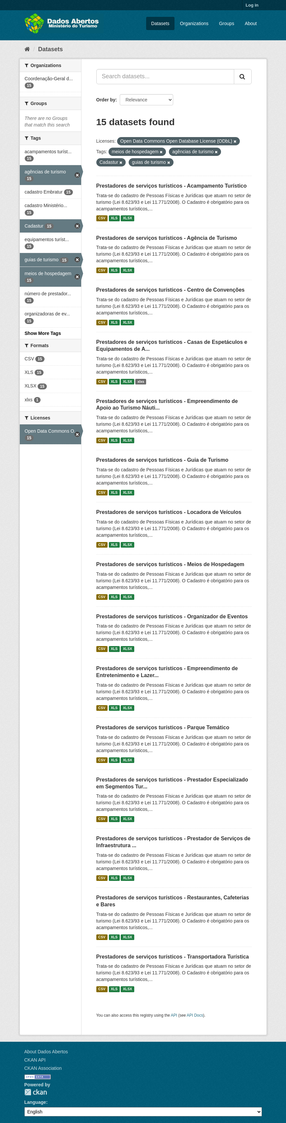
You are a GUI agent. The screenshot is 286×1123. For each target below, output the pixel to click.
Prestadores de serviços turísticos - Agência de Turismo (166, 238)
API (174, 1015)
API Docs (195, 1015)
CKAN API (35, 1060)
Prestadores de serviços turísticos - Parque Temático (162, 727)
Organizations (194, 23)
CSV (102, 218)
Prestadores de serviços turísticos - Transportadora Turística (172, 957)
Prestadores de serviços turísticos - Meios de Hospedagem (170, 564)
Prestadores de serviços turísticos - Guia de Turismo (162, 460)
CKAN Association (43, 1068)
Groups (226, 23)
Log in (252, 5)
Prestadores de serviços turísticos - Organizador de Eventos (172, 616)
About (251, 23)
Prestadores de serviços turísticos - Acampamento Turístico (171, 186)
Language (35, 1102)
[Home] (27, 49)
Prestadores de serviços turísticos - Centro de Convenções (170, 290)
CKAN (35, 1092)
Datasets (160, 23)
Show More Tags (43, 333)
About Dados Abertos (46, 1051)
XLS (114, 218)
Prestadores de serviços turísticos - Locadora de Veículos (168, 512)
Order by (105, 99)
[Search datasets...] (165, 76)
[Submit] (243, 76)
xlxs (141, 381)
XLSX (127, 218)
